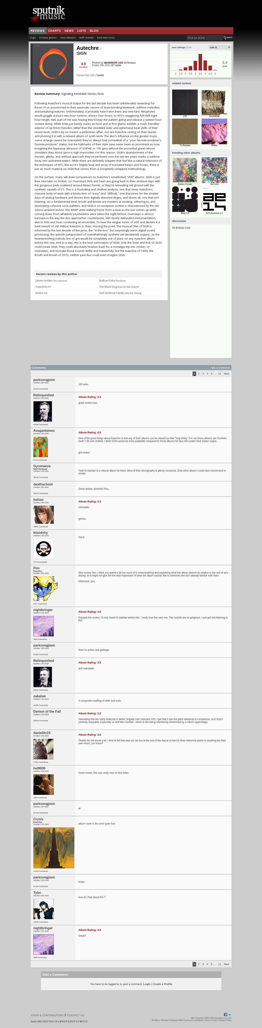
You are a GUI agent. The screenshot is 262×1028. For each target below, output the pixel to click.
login (33, 37)
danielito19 (110, 62)
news (69, 30)
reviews (37, 30)
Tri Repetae (185, 145)
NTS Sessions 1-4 (214, 213)
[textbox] (205, 37)
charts (54, 30)
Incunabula (214, 116)
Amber (214, 145)
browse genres (48, 37)
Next (226, 373)
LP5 (185, 116)
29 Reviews (129, 63)
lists (81, 30)
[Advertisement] (201, 296)
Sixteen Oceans (185, 184)
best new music (106, 37)
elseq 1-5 (185, 213)
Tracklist (100, 75)
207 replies (116, 65)
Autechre (89, 48)
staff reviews (86, 37)
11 (219, 373)
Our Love (214, 184)
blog (94, 30)
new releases (68, 37)
